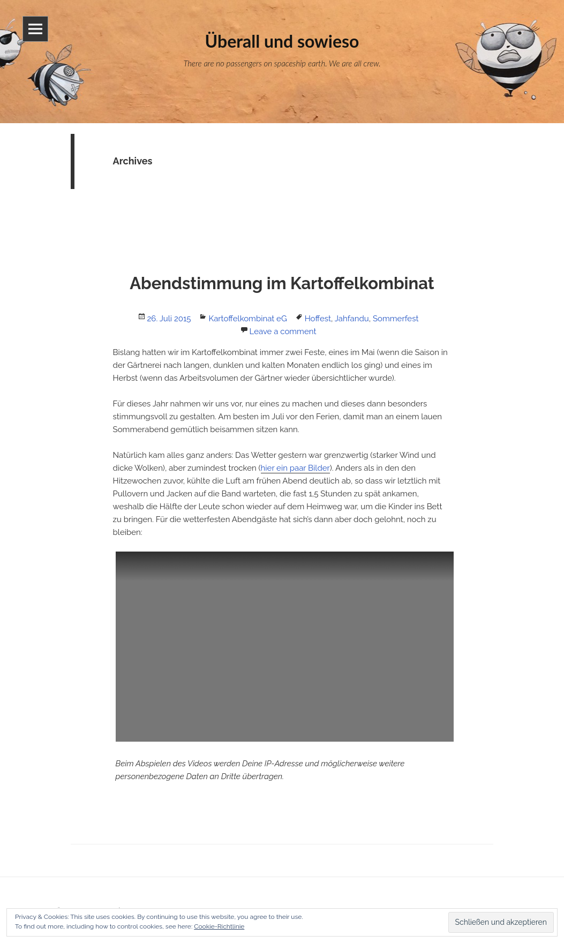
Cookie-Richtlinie (219, 926)
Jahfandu (352, 318)
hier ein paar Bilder (295, 468)
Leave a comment (283, 331)
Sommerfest (395, 318)
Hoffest (318, 318)
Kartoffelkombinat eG (247, 318)
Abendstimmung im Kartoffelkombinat (282, 283)
